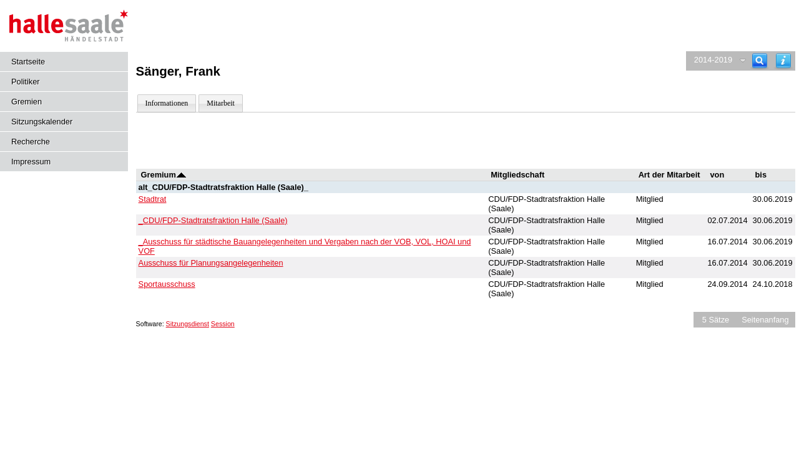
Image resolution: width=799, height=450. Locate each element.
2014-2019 (713, 59)
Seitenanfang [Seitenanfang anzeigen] (765, 319)
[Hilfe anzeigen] (783, 61)
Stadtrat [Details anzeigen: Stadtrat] (153, 199)
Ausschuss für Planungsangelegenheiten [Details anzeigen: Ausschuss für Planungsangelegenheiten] (211, 263)
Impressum (31, 161)
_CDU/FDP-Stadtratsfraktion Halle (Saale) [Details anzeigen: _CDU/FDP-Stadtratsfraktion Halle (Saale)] (213, 220)
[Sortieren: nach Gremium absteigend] (181, 174)
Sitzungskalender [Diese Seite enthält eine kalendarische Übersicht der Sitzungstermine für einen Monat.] (41, 121)
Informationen (167, 103)
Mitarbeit (221, 103)
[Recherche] (760, 61)
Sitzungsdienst (187, 324)
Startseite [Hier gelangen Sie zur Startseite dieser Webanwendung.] (28, 61)
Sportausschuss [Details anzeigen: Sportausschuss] (167, 284)
